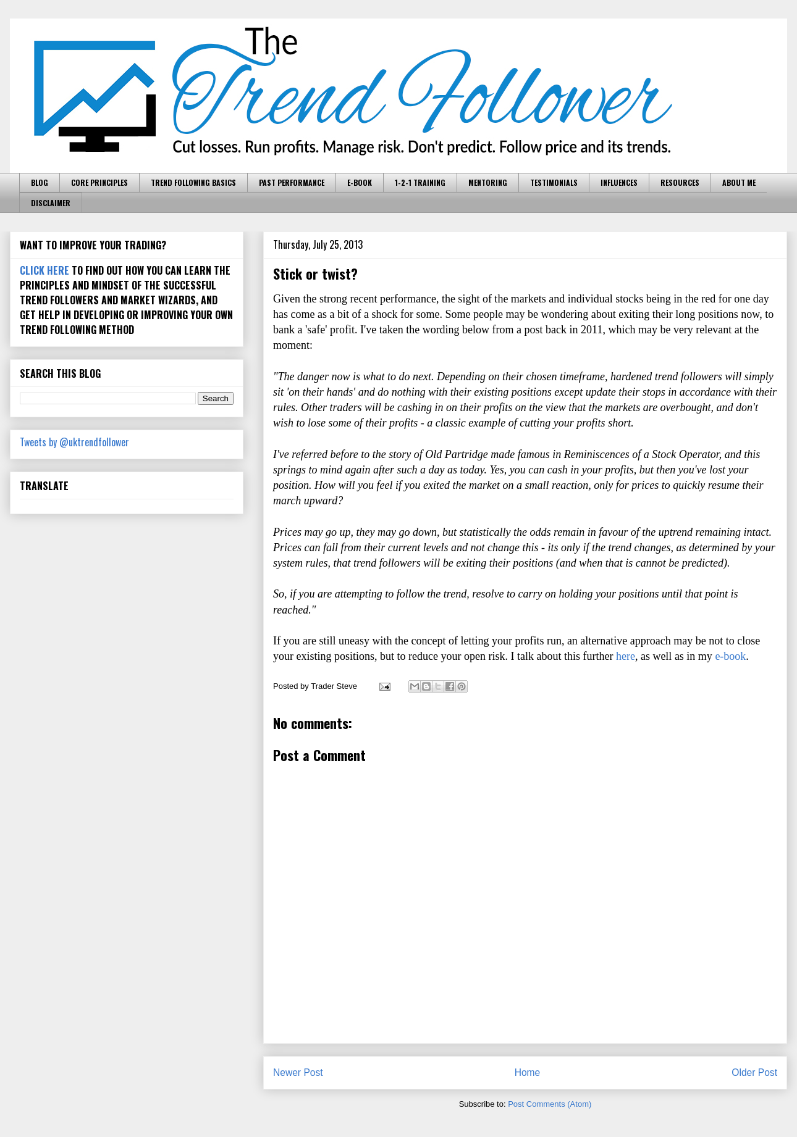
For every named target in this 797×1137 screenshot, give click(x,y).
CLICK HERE (44, 270)
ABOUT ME (739, 182)
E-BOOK (359, 182)
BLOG (39, 182)
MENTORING (487, 182)
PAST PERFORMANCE (291, 182)
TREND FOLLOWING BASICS (193, 182)
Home (528, 1072)
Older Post (754, 1072)
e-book (730, 656)
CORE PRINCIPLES (99, 182)
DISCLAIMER (50, 203)
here (625, 656)
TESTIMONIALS (554, 182)
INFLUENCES (619, 182)
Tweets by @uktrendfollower (74, 442)
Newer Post (298, 1072)
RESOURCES (679, 182)
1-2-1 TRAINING (420, 182)
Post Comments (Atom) (549, 1104)
